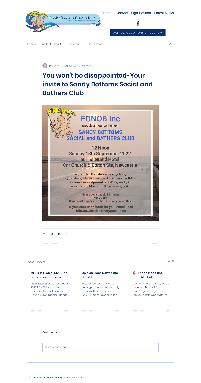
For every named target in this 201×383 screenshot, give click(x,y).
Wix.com (80, 377)
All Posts (31, 44)
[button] (170, 44)
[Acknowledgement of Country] (138, 32)
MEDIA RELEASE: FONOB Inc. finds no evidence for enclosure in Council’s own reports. (49, 275)
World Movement (51, 44)
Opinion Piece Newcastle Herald (100, 275)
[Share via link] (66, 233)
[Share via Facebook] (43, 233)
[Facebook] (138, 23)
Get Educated (94, 44)
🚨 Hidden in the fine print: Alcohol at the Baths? (148, 275)
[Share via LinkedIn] (59, 233)
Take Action (73, 44)
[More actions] (157, 66)
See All (170, 261)
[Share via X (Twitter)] (51, 233)
